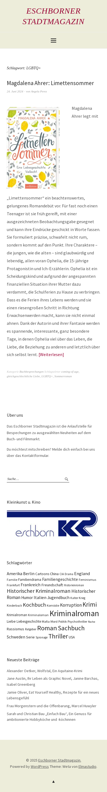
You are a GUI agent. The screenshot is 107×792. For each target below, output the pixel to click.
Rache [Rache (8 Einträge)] (91, 621)
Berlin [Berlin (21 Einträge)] (28, 573)
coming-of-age (69, 371)
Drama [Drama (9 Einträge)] (69, 574)
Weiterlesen (51, 354)
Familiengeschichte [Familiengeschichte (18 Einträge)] (60, 579)
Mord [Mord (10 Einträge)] (54, 621)
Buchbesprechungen (32, 371)
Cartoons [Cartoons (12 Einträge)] (42, 574)
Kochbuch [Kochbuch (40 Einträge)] (34, 604)
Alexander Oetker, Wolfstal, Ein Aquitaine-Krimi (44, 670)
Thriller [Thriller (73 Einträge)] (58, 636)
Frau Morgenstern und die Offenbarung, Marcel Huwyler (51, 705)
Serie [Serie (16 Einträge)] (30, 637)
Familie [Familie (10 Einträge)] (12, 580)
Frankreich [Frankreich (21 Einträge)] (30, 584)
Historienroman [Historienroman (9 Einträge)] (74, 585)
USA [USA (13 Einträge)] (72, 637)
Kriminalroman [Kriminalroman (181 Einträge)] (74, 613)
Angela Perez (39, 91)
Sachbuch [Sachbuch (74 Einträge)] (71, 628)
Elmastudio (87, 766)
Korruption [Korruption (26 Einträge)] (71, 605)
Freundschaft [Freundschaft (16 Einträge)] (52, 584)
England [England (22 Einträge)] (82, 573)
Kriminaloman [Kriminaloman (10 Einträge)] (38, 615)
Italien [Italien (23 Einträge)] (40, 597)
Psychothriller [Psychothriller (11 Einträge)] (77, 621)
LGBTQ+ (47, 376)
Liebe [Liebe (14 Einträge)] (11, 621)
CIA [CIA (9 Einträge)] (61, 574)
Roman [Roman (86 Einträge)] (47, 628)
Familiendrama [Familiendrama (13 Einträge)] (29, 579)
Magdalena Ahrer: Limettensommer (50, 83)
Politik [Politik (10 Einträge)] (62, 621)
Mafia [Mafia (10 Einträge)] (46, 621)
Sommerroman (63, 376)
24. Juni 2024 (15, 91)
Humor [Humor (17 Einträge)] (27, 597)
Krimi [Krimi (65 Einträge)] (90, 604)
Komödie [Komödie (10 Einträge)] (53, 605)
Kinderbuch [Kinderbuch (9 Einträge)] (14, 605)
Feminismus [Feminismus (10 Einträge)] (87, 580)
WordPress (40, 766)
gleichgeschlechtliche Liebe (23, 376)
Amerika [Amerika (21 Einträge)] (14, 573)
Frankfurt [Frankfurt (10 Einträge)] (13, 585)
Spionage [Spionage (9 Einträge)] (42, 637)
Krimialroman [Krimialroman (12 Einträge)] (17, 615)
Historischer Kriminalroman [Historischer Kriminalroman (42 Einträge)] (39, 590)
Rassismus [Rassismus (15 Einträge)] (15, 628)
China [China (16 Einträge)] (54, 573)
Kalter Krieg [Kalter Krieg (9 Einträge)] (77, 598)
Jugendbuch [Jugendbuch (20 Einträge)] (58, 597)
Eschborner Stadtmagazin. (59, 760)
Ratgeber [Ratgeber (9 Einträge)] (30, 629)
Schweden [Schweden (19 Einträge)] (16, 637)
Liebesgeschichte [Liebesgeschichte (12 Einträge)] (29, 621)
